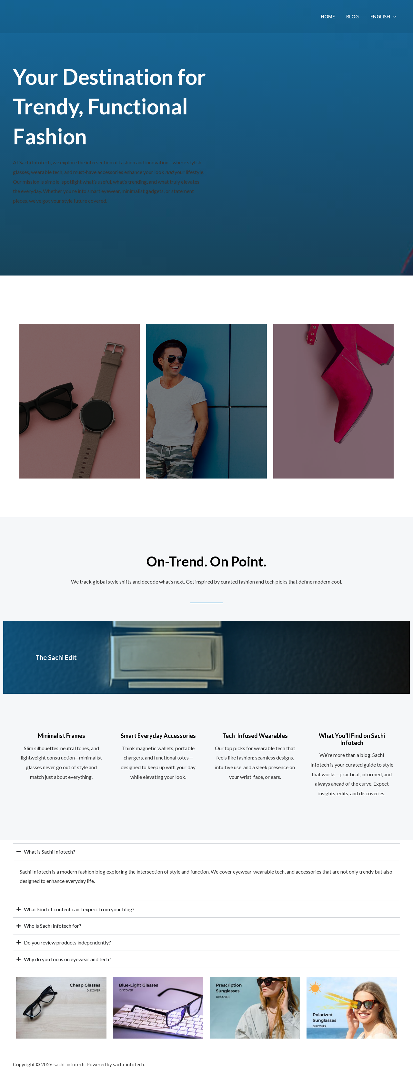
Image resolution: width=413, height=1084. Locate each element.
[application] (394, 16)
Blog (355, 16)
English (384, 16)
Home (333, 16)
